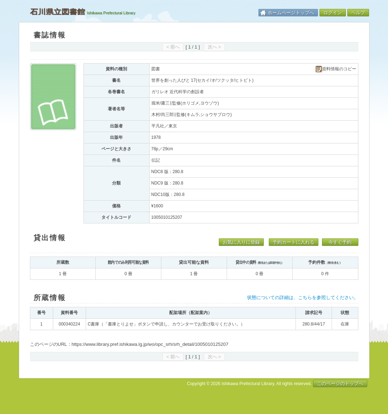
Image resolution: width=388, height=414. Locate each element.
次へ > (214, 47)
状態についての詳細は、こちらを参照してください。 (302, 297)
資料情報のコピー (336, 69)
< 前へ (173, 47)
